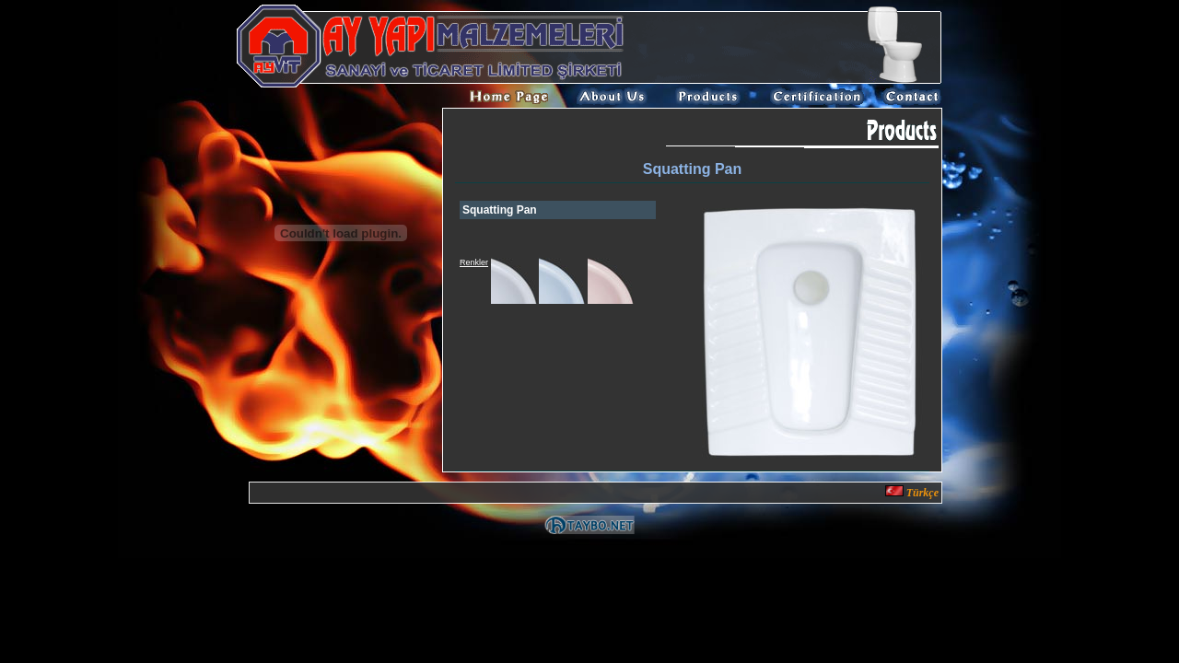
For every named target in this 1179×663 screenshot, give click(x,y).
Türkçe (912, 492)
